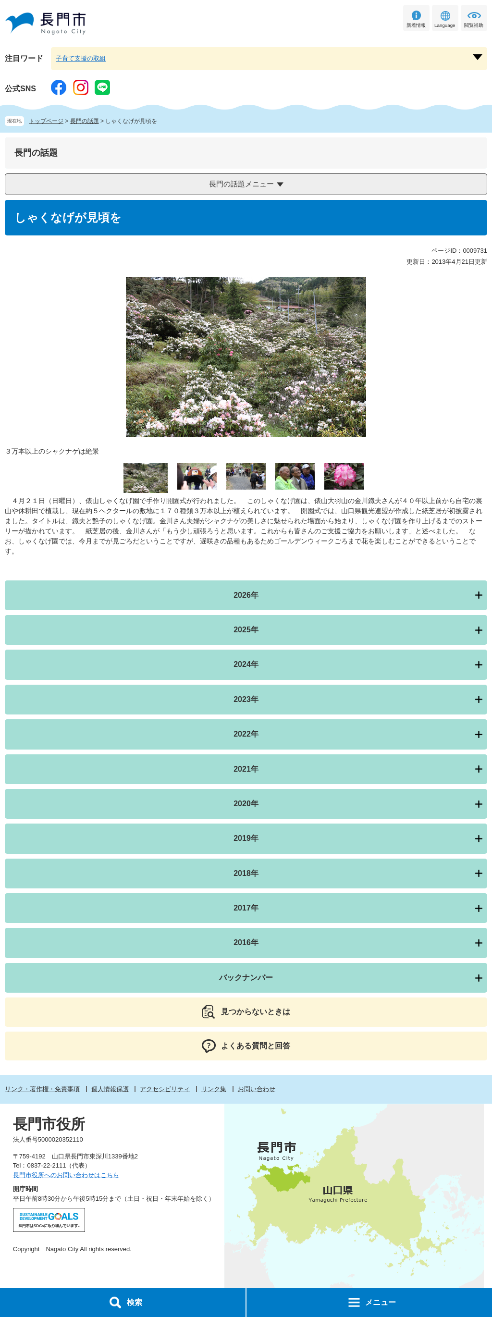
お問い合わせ (256, 1089)
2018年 (246, 873)
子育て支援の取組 (81, 58)
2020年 (246, 804)
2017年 (246, 908)
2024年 (246, 664)
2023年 (246, 699)
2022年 (246, 734)
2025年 (246, 630)
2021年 (246, 769)
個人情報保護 (110, 1089)
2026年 (246, 595)
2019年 (246, 838)
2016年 (246, 942)
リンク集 (213, 1089)
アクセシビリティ (165, 1089)
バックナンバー (246, 977)
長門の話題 (84, 121)
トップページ (46, 121)
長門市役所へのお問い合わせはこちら (66, 1175)
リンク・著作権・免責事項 (42, 1089)
